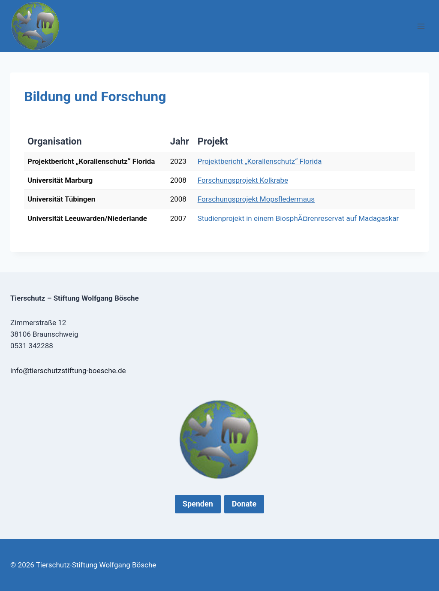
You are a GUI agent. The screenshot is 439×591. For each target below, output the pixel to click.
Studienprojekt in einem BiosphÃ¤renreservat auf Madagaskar (298, 218)
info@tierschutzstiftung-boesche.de (68, 370)
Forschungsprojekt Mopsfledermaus (256, 199)
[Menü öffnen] (421, 26)
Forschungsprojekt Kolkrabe (243, 180)
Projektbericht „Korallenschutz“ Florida (260, 161)
